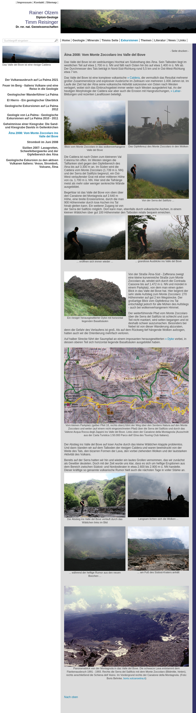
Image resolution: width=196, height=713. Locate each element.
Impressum (24, 2)
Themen (146, 40)
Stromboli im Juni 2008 (42, 142)
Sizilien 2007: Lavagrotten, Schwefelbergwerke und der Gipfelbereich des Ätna (39, 151)
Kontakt (39, 2)
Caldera (135, 77)
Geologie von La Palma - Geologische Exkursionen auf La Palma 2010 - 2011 (32, 116)
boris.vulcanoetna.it (134, 678)
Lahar (176, 91)
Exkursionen (129, 40)
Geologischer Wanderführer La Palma (32, 94)
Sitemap (51, 2)
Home (66, 40)
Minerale (93, 40)
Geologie (78, 40)
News (172, 40)
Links (182, 40)
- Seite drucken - (179, 50)
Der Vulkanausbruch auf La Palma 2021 (31, 80)
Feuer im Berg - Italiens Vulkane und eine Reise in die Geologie (30, 87)
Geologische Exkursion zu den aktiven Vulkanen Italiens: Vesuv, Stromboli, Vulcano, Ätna (32, 164)
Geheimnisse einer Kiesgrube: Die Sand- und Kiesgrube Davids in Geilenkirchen (30, 125)
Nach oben (71, 697)
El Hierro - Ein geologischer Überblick (32, 100)
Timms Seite (109, 40)
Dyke (170, 339)
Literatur (160, 40)
